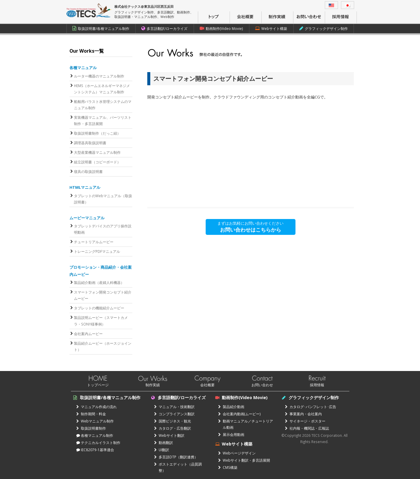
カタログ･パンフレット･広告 (310, 406)
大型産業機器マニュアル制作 (97, 152)
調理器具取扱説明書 (90, 142)
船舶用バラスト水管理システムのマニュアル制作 (102, 104)
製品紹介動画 (231, 406)
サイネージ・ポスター (305, 421)
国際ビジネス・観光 (172, 421)
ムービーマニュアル (86, 218)
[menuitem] (331, 5)
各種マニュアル (83, 67)
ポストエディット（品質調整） (178, 467)
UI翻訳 (161, 449)
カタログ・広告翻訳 (172, 428)
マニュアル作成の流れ (96, 406)
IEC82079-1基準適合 (95, 449)
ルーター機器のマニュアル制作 (99, 76)
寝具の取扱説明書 (88, 171)
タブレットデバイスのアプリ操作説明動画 (102, 229)
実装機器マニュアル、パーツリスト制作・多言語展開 (102, 120)
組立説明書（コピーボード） (97, 161)
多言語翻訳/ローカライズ (164, 28)
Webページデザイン (237, 453)
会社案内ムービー (88, 333)
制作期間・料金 (91, 413)
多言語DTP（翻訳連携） (176, 456)
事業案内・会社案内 (303, 413)
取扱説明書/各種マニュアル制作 (100, 28)
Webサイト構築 (271, 28)
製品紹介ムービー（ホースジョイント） (102, 346)
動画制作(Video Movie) (221, 28)
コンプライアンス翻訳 (174, 413)
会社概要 (207, 384)
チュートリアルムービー (93, 241)
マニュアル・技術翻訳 (174, 406)
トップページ (98, 384)
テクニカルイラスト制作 (98, 442)
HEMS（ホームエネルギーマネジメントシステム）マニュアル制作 (102, 88)
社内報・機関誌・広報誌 (307, 428)
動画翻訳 (163, 442)
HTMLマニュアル (84, 187)
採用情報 (317, 384)
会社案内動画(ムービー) (239, 413)
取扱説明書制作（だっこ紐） (97, 133)
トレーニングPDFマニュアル (97, 251)
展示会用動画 (231, 434)
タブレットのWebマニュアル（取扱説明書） (103, 198)
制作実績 (152, 384)
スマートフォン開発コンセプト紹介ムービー (102, 295)
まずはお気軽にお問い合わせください (250, 227)
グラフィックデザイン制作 (323, 28)
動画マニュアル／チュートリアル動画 (245, 424)
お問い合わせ (262, 384)
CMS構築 (227, 467)
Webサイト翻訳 (169, 435)
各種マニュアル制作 (94, 435)
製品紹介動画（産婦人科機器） (99, 282)
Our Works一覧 (86, 51)
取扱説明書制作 (91, 428)
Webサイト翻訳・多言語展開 (244, 460)
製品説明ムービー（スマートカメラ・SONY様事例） (101, 320)
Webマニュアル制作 (95, 421)
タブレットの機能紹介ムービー (99, 307)
